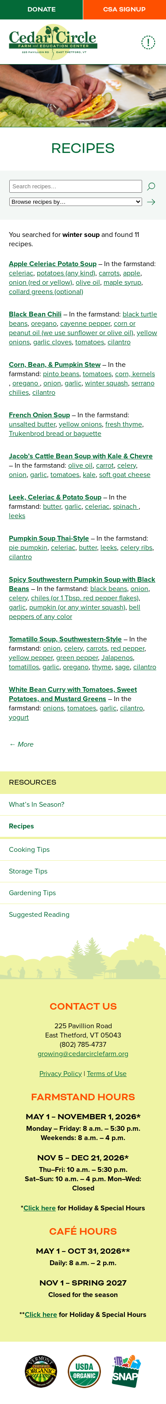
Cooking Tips (29, 849)
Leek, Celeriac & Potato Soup (55, 497)
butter (52, 506)
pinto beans (61, 374)
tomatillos (24, 667)
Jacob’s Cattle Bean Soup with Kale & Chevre (81, 456)
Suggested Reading (39, 914)
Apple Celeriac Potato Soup (53, 263)
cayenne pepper (85, 323)
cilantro (119, 342)
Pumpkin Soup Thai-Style (49, 538)
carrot (105, 465)
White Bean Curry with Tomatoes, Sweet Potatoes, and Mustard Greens (73, 694)
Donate (41, 9)
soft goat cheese (125, 474)
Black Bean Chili (35, 314)
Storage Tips (28, 871)
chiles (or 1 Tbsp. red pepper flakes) (85, 598)
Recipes (21, 826)
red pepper (127, 648)
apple (131, 273)
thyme (102, 667)
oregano (44, 323)
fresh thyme (123, 424)
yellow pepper (31, 657)
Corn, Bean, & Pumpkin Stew (54, 364)
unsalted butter (32, 424)
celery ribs (136, 547)
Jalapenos (117, 657)
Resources (32, 782)
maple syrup (122, 282)
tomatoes (89, 342)
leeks (17, 515)
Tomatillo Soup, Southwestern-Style (65, 639)
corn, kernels (135, 374)
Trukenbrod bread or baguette (55, 433)
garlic (73, 383)
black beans (108, 588)
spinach (126, 506)
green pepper (77, 657)
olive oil (88, 282)
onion (52, 383)
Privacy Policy (60, 1073)
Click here (39, 1208)
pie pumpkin (28, 547)
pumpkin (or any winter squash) (77, 607)
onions (53, 708)
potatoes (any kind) (66, 273)
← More (21, 744)
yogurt (19, 717)
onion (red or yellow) (40, 282)
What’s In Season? (36, 804)
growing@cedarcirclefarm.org (83, 1053)
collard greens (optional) (46, 291)
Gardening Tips (32, 893)
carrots (109, 273)
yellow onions (80, 424)
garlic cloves (52, 342)
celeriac (21, 273)
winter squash (106, 383)
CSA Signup (124, 9)
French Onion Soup (39, 415)
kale (89, 474)
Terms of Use (107, 1073)
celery (126, 465)
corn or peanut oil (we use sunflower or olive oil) (72, 328)
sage (122, 667)
